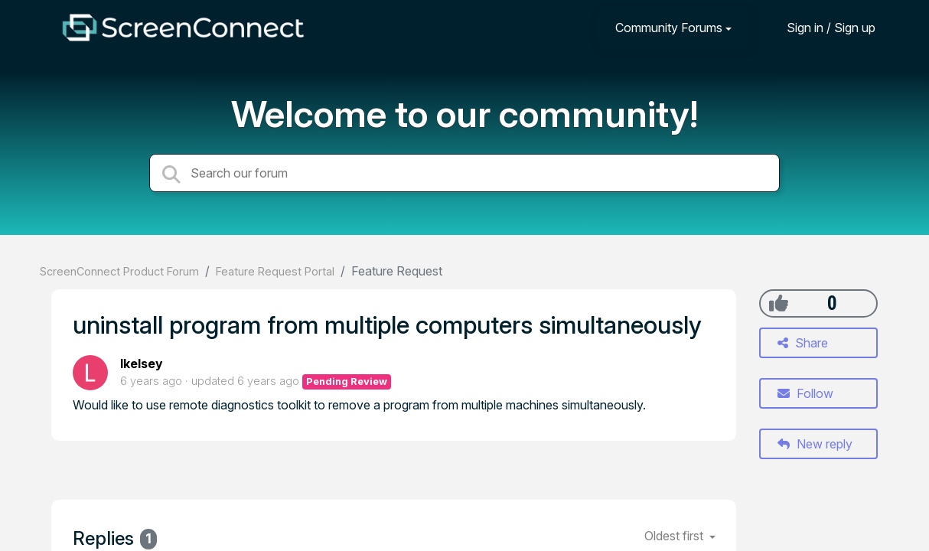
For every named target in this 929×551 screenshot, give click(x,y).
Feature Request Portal (275, 271)
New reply (814, 444)
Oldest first (675, 535)
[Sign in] (820, 27)
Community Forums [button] (668, 27)
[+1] (778, 303)
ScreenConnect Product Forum (119, 271)
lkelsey (141, 363)
